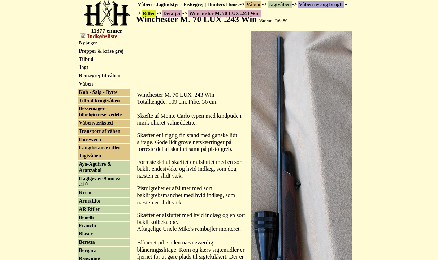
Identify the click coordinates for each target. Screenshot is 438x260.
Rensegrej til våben (100, 75)
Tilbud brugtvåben (99, 100)
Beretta (87, 242)
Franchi (87, 225)
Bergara (88, 250)
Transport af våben (100, 131)
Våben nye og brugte (321, 4)
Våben (253, 4)
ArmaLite (89, 201)
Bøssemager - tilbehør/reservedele (100, 111)
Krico (85, 192)
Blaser (86, 234)
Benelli (86, 217)
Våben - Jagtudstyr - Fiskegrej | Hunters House (189, 4)
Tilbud (86, 59)
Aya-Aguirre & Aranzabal (95, 167)
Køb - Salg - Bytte (98, 92)
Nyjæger (88, 43)
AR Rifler (89, 209)
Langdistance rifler (100, 147)
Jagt (83, 67)
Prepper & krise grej (101, 51)
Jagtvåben (280, 4)
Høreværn (90, 139)
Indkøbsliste (99, 36)
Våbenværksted (96, 123)
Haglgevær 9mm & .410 (99, 181)
